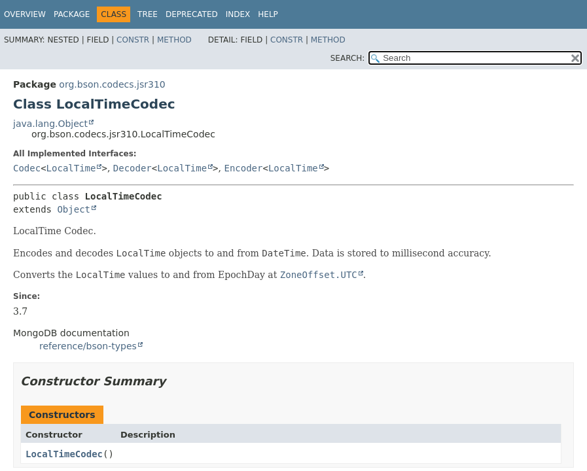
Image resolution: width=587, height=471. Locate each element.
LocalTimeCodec (64, 454)
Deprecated (192, 14)
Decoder (132, 168)
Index (238, 14)
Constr (132, 39)
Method (174, 39)
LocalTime (71, 168)
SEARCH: (347, 58)
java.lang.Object (50, 123)
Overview (25, 14)
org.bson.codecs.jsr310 (112, 84)
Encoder (243, 168)
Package (72, 14)
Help (268, 14)
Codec (27, 168)
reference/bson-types (88, 346)
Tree (147, 14)
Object (73, 209)
